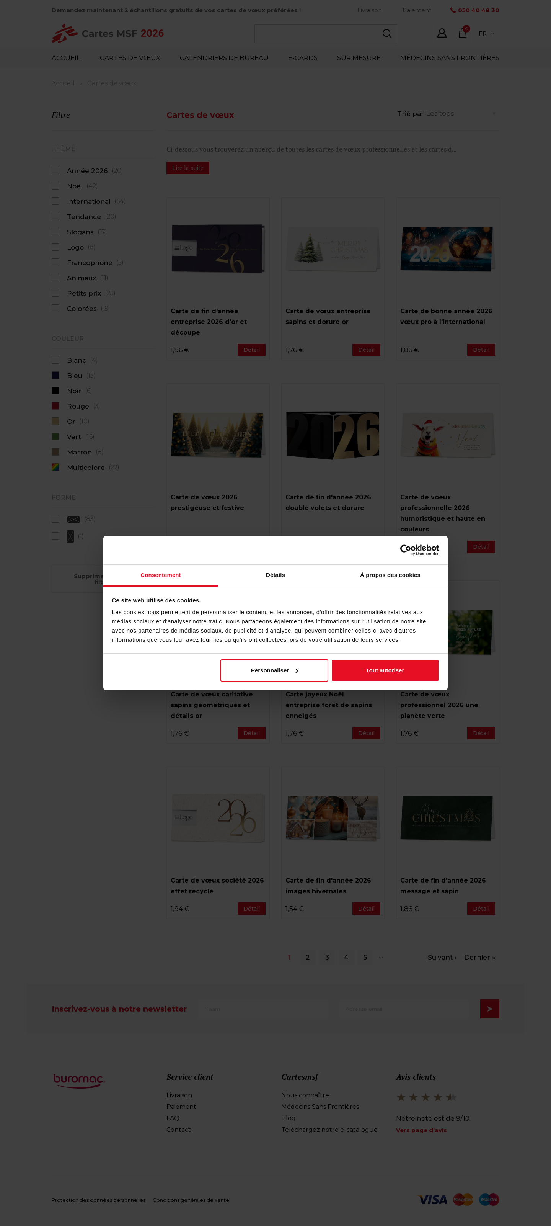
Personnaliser (274, 670)
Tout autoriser (385, 670)
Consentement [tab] (160, 575)
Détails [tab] (275, 575)
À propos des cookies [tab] (390, 575)
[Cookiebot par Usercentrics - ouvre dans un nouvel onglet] (405, 550)
